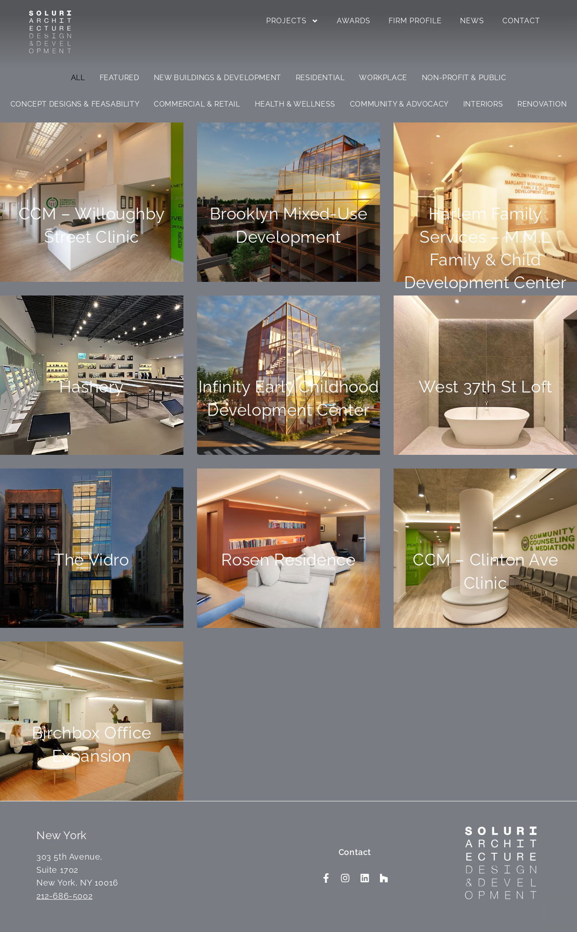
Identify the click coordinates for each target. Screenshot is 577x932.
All (78, 77)
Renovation (542, 104)
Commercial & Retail (197, 104)
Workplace (383, 77)
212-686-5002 (64, 896)
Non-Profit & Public (464, 77)
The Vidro (91, 559)
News (472, 20)
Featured (119, 77)
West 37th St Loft (485, 386)
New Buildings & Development (217, 77)
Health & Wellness (295, 104)
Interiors (483, 104)
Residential (320, 77)
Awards (353, 20)
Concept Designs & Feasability (74, 104)
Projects (292, 21)
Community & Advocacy (399, 104)
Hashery (91, 386)
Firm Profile (415, 20)
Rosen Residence (288, 559)
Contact (521, 20)
